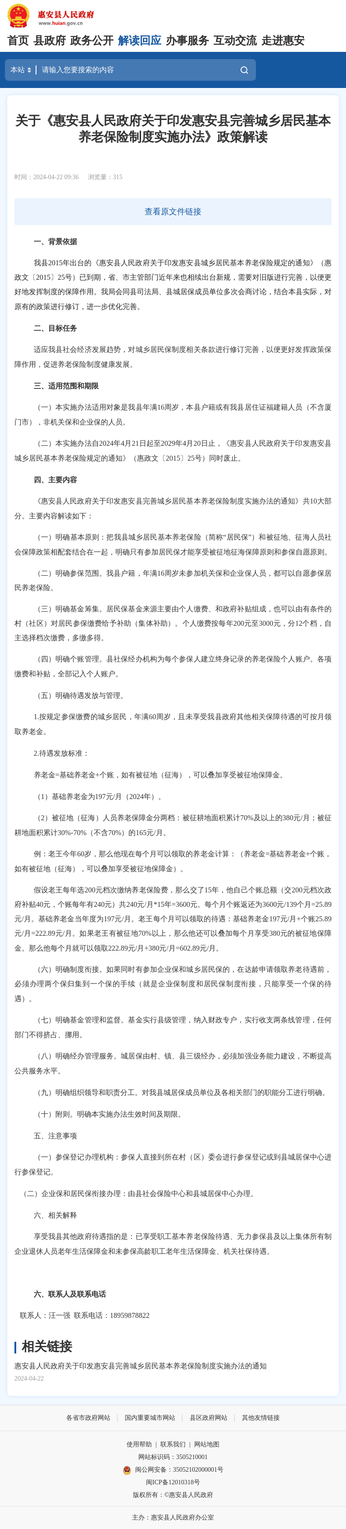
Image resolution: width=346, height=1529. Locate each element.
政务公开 (92, 40)
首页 (18, 40)
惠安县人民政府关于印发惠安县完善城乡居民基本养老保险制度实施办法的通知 (140, 1366)
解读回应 (139, 40)
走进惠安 (283, 40)
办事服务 (187, 40)
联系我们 (173, 1444)
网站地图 (206, 1444)
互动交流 (235, 40)
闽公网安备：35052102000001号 (173, 1470)
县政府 (49, 40)
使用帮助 (139, 1444)
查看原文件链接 (173, 211)
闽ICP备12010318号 (173, 1482)
